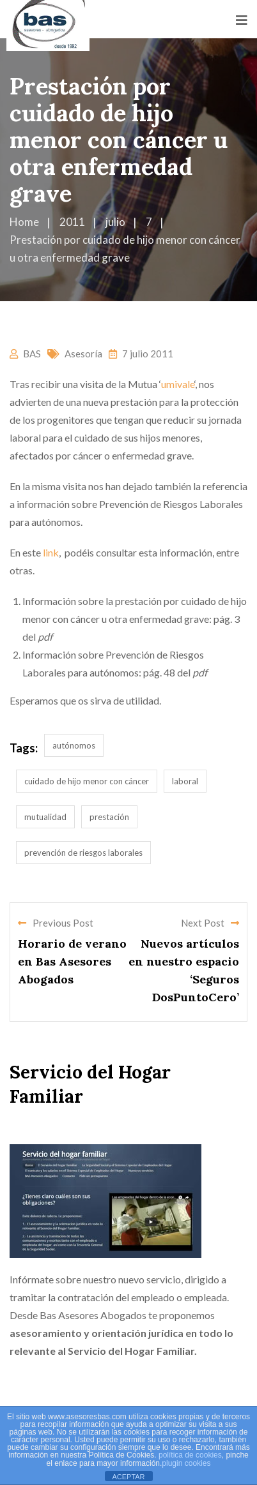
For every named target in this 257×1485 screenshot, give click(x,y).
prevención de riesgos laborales (83, 852)
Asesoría (83, 353)
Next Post (210, 923)
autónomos (73, 745)
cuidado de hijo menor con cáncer (86, 781)
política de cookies (190, 1455)
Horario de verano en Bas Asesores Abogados (72, 961)
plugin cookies (186, 1463)
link (51, 552)
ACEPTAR (128, 1477)
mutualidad (45, 817)
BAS (32, 353)
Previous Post (55, 923)
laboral (185, 781)
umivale (177, 384)
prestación (109, 817)
